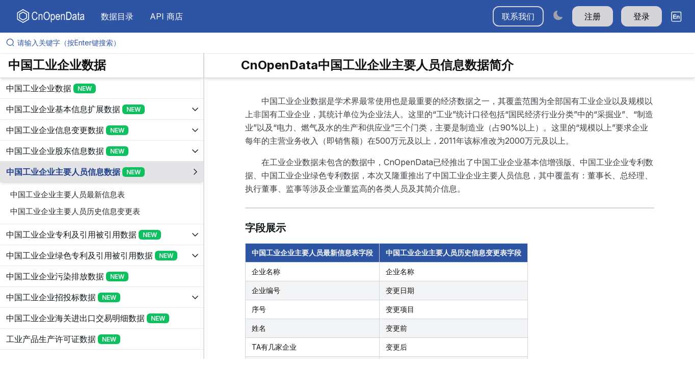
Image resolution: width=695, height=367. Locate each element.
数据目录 (117, 16)
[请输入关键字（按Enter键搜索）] (351, 43)
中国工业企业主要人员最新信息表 (67, 194)
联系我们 (518, 16)
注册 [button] (592, 16)
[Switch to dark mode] (558, 15)
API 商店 (166, 16)
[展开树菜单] (101, 88)
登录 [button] (641, 16)
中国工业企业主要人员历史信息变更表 (75, 211)
